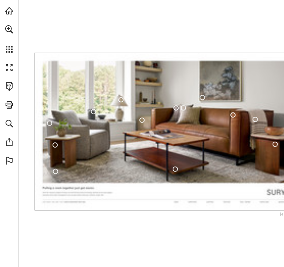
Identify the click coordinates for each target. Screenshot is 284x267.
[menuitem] (9, 39)
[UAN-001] (55, 145)
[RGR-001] (183, 108)
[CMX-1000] (255, 119)
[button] (9, 29)
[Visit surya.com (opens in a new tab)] (9, 10)
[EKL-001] (49, 123)
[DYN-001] (232, 115)
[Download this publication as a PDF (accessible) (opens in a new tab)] (9, 86)
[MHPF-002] (142, 120)
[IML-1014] (55, 171)
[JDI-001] (175, 169)
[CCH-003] (93, 111)
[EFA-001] (202, 97)
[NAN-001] (121, 99)
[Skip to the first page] (281, 214)
